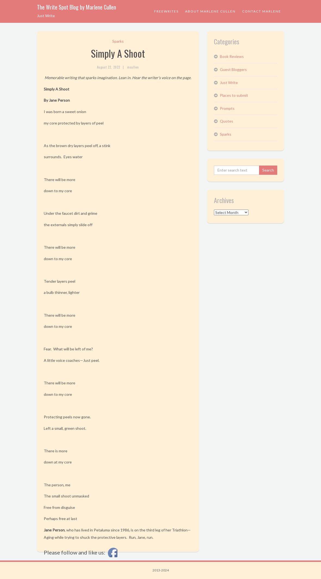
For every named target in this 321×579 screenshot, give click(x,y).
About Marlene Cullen (210, 11)
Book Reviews (232, 56)
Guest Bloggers (233, 69)
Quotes (226, 121)
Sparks (118, 41)
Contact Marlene (261, 11)
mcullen (133, 67)
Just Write (229, 82)
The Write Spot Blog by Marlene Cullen (76, 7)
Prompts (227, 108)
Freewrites (166, 11)
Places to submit (234, 95)
